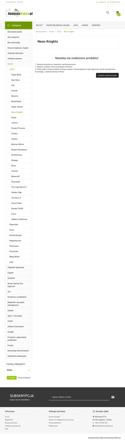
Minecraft (15, 176)
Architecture (16, 155)
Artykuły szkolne (15, 58)
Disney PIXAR (17, 208)
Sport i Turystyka (15, 316)
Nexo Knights (17, 112)
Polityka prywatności (13, 426)
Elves (13, 166)
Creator (14, 133)
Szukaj (12, 377)
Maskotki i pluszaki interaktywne (16, 303)
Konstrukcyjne (15, 235)
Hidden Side (16, 192)
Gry (9, 291)
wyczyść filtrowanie (24, 377)
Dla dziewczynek (15, 32)
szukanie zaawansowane (107, 75)
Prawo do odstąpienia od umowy (61, 420)
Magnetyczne (15, 241)
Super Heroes (17, 107)
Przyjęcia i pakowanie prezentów (17, 338)
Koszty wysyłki (54, 417)
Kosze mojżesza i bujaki (58, 25)
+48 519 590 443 (100, 423)
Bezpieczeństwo (11, 423)
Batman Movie (17, 144)
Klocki (10, 64)
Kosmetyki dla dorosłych (18, 351)
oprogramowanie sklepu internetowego (100, 438)
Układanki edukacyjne (17, 356)
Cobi (11, 262)
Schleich (11, 278)
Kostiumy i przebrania (17, 297)
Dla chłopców (13, 37)
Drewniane (14, 246)
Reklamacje (53, 426)
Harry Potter (16, 203)
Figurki (10, 273)
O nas (7, 417)
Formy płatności (55, 423)
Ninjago (14, 160)
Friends (14, 91)
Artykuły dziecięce (15, 53)
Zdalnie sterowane (16, 326)
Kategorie (14, 25)
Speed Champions (19, 150)
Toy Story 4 (16, 198)
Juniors (14, 123)
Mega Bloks (14, 257)
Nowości (96, 25)
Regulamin (9, 420)
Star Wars (15, 80)
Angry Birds (16, 75)
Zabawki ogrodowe (16, 267)
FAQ (6, 429)
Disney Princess (18, 128)
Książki (11, 332)
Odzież (85, 25)
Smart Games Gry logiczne (15, 285)
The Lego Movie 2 (19, 187)
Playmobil (13, 224)
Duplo (13, 117)
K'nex (11, 230)
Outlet (39, 25)
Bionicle (14, 96)
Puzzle (10, 345)
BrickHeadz (16, 101)
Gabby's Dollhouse (19, 219)
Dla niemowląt (14, 42)
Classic (14, 139)
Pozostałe (15, 182)
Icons (13, 214)
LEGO (75, 25)
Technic (14, 171)
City (13, 85)
